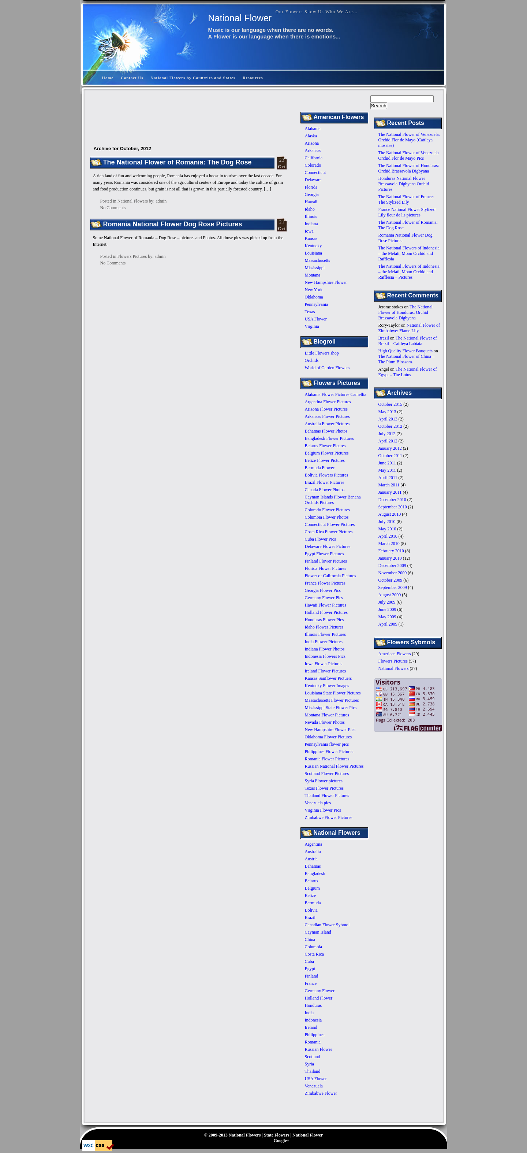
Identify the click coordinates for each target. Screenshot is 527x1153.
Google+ (281, 1140)
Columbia (313, 946)
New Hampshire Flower (326, 282)
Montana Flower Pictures (327, 715)
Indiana (311, 223)
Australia (313, 851)
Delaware (313, 179)
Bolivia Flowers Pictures (326, 475)
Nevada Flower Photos (325, 722)
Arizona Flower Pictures (326, 409)
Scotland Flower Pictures (327, 773)
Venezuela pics (318, 802)
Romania (313, 1042)
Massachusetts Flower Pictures (332, 700)
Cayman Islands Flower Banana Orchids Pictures (333, 499)
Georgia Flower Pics (323, 590)
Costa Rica (314, 954)
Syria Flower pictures (324, 780)
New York (314, 289)
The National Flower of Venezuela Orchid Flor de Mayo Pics (408, 155)
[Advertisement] (309, 56)
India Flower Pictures (324, 641)
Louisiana (313, 253)
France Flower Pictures (325, 583)
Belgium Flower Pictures (327, 453)
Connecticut (315, 172)
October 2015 (390, 404)
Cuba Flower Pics (320, 539)
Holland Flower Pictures (326, 612)
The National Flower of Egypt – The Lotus (407, 372)
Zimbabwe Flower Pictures (328, 817)
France (311, 983)
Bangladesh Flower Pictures (329, 438)
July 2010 (387, 521)
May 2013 (387, 411)
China (310, 939)
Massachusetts (317, 260)
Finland (311, 976)
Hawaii (311, 201)
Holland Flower (319, 998)
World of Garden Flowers (327, 367)
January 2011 (390, 492)
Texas (310, 311)
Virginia (312, 326)
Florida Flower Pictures (325, 568)
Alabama (313, 128)
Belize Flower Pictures (325, 460)
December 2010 (392, 499)
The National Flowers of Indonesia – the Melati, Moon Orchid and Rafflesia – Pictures (409, 272)
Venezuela (314, 1086)
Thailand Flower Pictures (327, 795)
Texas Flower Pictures (324, 788)
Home (108, 77)
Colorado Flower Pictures (327, 509)
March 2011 (389, 484)
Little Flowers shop (322, 353)
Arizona (312, 143)
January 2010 (390, 558)
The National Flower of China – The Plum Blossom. (406, 359)
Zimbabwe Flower (321, 1093)
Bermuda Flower (319, 467)
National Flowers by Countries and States (192, 77)
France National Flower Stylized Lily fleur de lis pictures (407, 212)
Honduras (313, 1005)
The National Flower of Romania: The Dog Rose (177, 162)
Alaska (311, 135)
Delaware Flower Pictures (328, 546)
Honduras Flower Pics (324, 619)
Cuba (309, 961)
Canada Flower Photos (325, 489)
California (314, 157)
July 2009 (387, 602)
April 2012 (387, 441)
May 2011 (387, 470)
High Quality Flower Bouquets (405, 350)
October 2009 (390, 580)
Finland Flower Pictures (326, 561)
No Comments (113, 207)
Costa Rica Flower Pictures (329, 531)
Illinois (311, 216)
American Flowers (394, 653)
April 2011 (387, 477)
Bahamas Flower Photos (326, 431)
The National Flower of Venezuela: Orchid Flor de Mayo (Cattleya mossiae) (409, 140)
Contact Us (132, 77)
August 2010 (389, 514)
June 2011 (387, 463)
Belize (310, 895)
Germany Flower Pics (324, 597)
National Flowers (393, 668)
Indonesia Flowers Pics (325, 656)
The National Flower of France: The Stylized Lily (406, 199)
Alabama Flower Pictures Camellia (335, 394)
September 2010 (392, 506)
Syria (309, 1064)
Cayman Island (318, 932)
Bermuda (313, 902)
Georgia (312, 194)
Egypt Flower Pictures (324, 553)
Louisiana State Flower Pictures (333, 693)
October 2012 (390, 426)
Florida (311, 187)
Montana (313, 275)
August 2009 (389, 594)
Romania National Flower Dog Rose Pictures (172, 224)
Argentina (313, 844)
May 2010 (387, 528)
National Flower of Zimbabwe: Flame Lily (409, 328)
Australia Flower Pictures (327, 423)
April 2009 (387, 624)
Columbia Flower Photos (327, 517)
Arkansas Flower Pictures (327, 416)
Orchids (312, 360)
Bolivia (311, 910)
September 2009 (392, 587)
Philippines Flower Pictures (329, 751)
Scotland (312, 1056)
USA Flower (316, 319)
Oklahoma (314, 297)
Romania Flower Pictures (327, 758)
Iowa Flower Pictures (324, 663)
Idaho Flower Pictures (324, 627)
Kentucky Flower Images (327, 685)
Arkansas (313, 150)
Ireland (311, 1027)
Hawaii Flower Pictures (325, 605)
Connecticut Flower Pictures (330, 524)
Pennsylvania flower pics (327, 744)
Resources (253, 77)
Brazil (383, 338)
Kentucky (313, 245)
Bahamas (313, 866)
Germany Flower (320, 990)
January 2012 (390, 448)
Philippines (315, 1034)
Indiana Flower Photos (325, 649)
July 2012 (387, 433)
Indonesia (313, 1020)
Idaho (310, 209)
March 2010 (389, 543)
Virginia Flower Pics (323, 810)
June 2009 (387, 609)
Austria (311, 858)
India (309, 1012)
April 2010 (387, 536)
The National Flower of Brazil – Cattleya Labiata (407, 340)
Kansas (311, 238)
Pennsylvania (316, 304)
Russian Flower (318, 1049)
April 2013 (387, 419)
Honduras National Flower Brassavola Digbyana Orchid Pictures (403, 184)
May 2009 (387, 616)
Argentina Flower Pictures (328, 401)
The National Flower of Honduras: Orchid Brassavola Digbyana (408, 168)
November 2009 (392, 572)
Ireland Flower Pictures (325, 671)
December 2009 (392, 565)
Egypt (310, 968)
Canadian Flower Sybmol (327, 924)
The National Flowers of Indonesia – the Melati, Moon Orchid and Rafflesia (409, 253)
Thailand (313, 1071)
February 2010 (391, 550)
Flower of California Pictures (330, 575)
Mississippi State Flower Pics (331, 707)
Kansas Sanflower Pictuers (328, 678)
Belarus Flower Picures (325, 445)
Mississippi (315, 267)
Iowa (309, 231)
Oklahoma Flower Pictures (328, 736)
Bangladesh (315, 873)
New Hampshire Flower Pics (330, 729)
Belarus (311, 880)
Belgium (312, 888)
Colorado (313, 165)
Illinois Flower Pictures (325, 634)
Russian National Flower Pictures (334, 766)
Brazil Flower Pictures (324, 482)
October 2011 (390, 455)
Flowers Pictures (393, 661)
